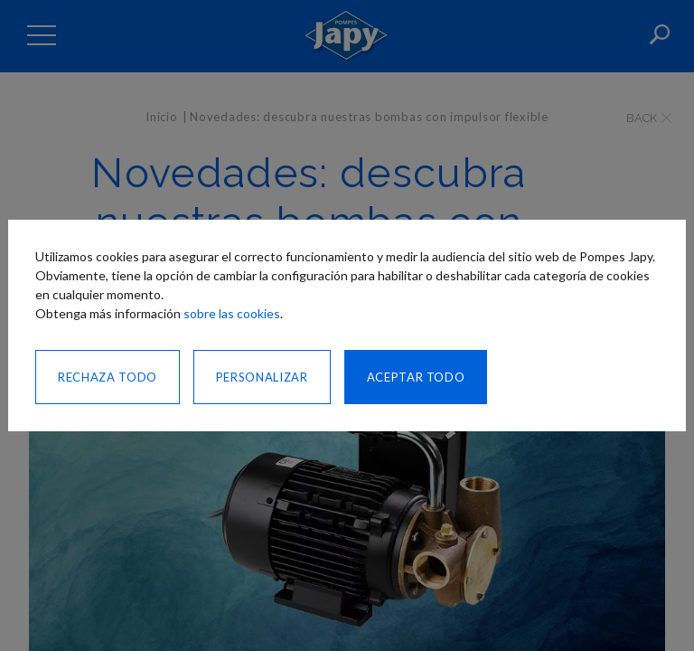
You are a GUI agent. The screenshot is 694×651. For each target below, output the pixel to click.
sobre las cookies (231, 313)
